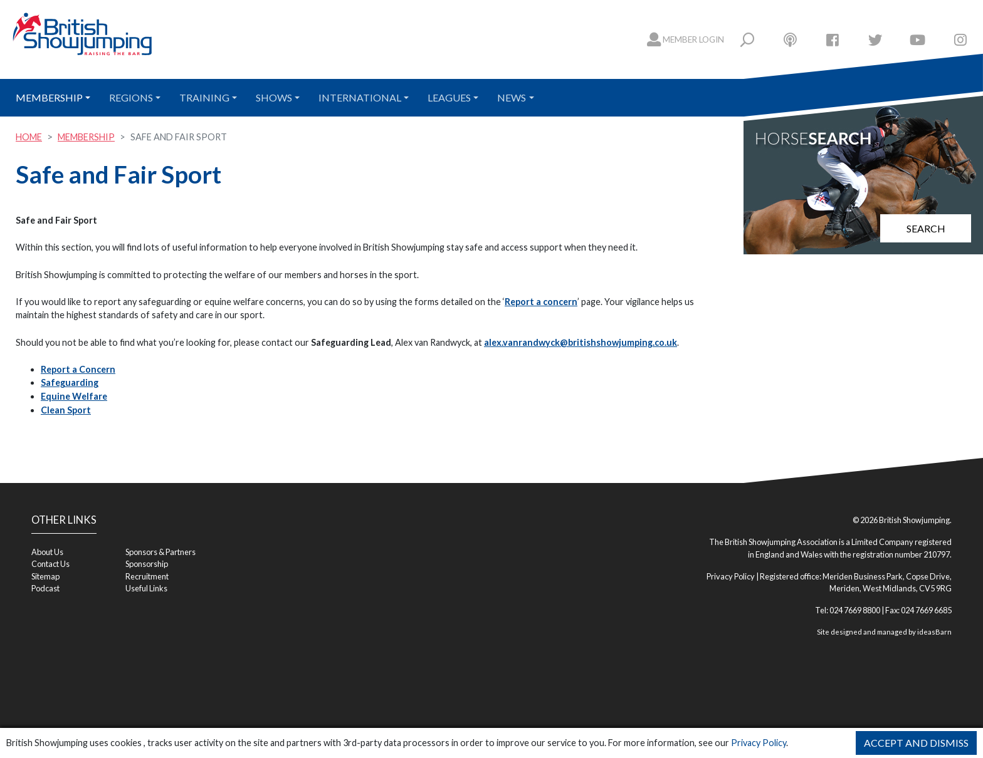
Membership (49, 97)
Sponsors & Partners (160, 552)
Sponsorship (146, 564)
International (359, 97)
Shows (274, 97)
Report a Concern (78, 369)
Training (204, 97)
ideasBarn (934, 632)
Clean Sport (66, 410)
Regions (131, 97)
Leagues (449, 97)
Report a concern (541, 301)
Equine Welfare (74, 396)
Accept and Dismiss (916, 743)
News (511, 97)
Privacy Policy (758, 742)
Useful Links (146, 588)
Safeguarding (69, 382)
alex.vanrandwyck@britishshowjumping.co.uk (580, 342)
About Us (47, 552)
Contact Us (50, 564)
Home (29, 137)
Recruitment (147, 576)
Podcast (45, 588)
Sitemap (45, 576)
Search (926, 228)
